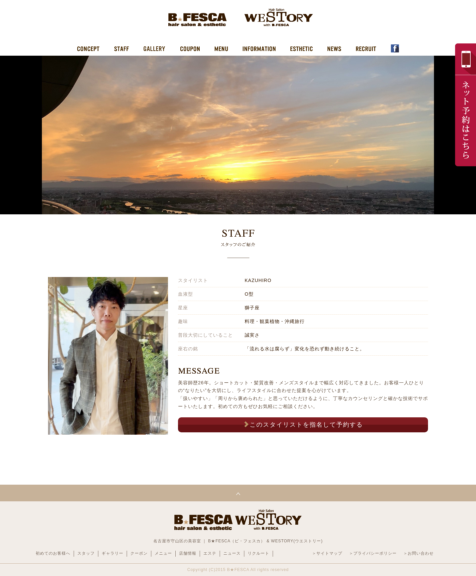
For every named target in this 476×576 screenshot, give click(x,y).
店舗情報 (187, 553)
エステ (209, 553)
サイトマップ (329, 553)
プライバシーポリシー (375, 553)
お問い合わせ (421, 553)
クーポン (139, 553)
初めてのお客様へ (53, 553)
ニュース (232, 553)
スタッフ (86, 553)
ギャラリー (112, 553)
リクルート (258, 553)
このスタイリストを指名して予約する (303, 424)
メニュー (163, 553)
